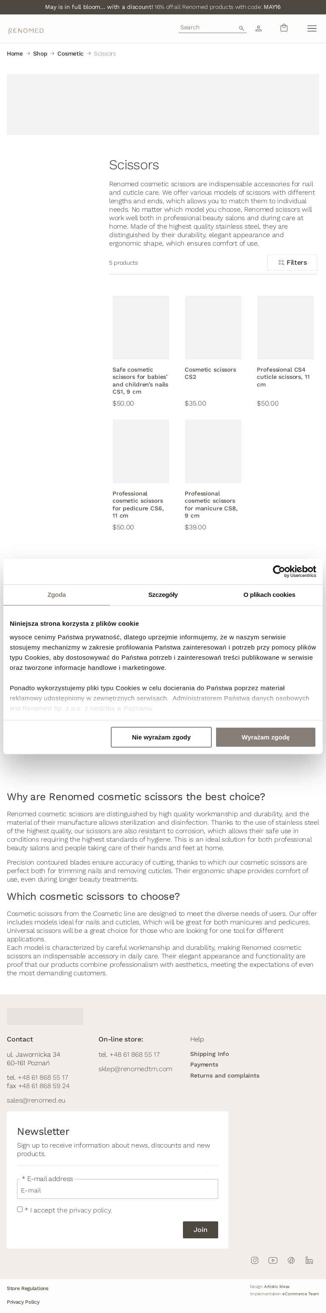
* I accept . (68, 1210)
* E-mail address (47, 1179)
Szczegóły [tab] (163, 594)
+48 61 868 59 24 (44, 1086)
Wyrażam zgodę (265, 737)
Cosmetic (70, 53)
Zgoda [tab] (57, 594)
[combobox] (213, 27)
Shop (40, 53)
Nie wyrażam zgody (161, 737)
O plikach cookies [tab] (269, 594)
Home (15, 53)
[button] (311, 28)
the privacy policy (83, 1210)
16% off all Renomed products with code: (163, 6)
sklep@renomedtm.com (135, 1069)
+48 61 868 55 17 (42, 1077)
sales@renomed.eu (36, 1100)
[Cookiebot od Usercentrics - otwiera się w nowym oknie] (279, 571)
